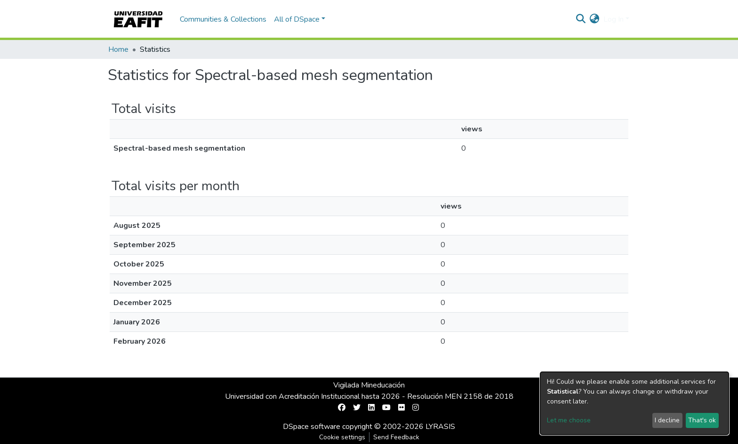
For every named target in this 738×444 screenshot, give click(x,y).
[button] (595, 19)
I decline (667, 420)
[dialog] (634, 403)
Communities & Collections (223, 19)
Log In (613, 19)
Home (118, 49)
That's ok (702, 420)
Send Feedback (396, 437)
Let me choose (569, 420)
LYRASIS (440, 426)
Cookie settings (342, 437)
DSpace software (311, 426)
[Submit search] (581, 19)
